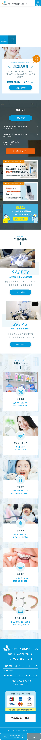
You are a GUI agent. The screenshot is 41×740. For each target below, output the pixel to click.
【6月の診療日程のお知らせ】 (15, 134)
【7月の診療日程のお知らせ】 (15, 126)
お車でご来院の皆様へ (12, 142)
